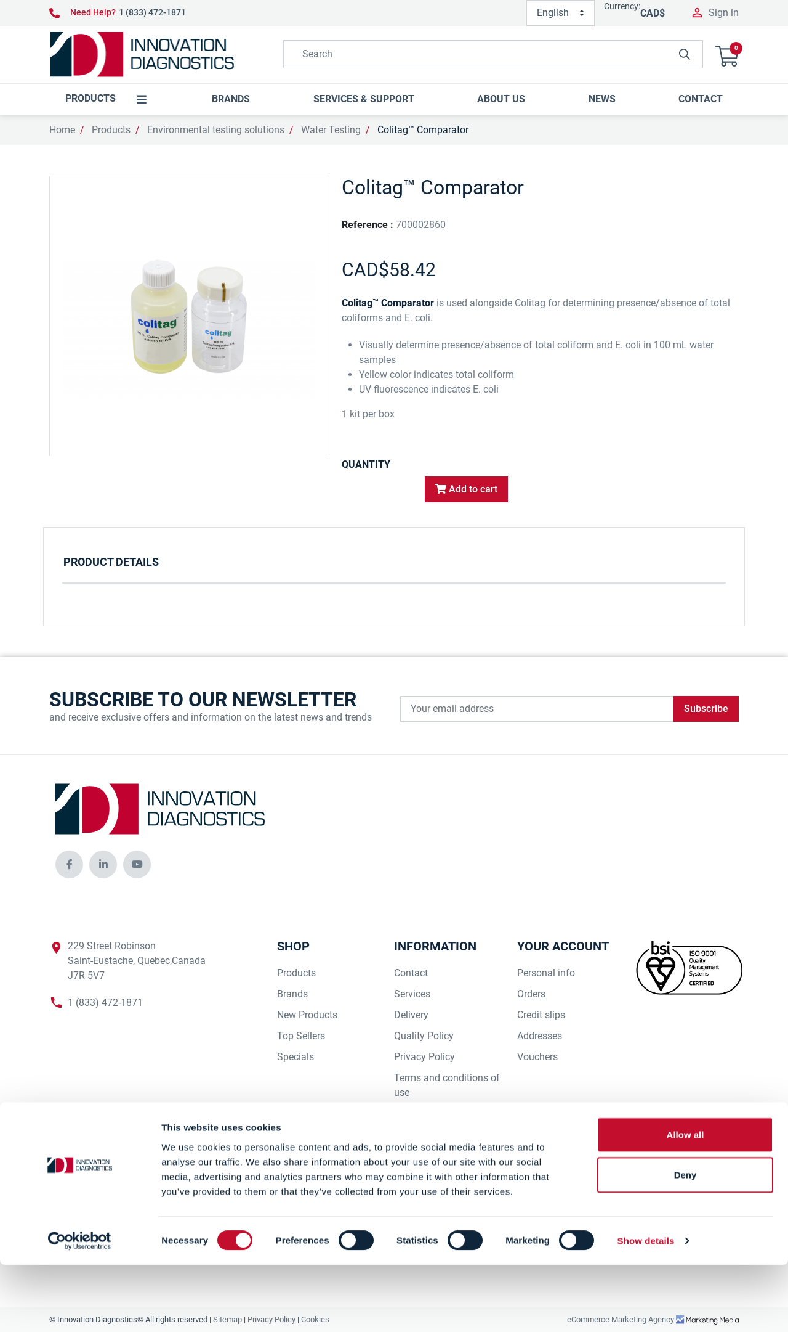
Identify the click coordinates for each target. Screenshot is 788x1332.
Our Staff (414, 1134)
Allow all (685, 1201)
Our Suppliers (423, 1113)
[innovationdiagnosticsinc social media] (69, 864)
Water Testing (331, 130)
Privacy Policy (424, 1057)
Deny (685, 1241)
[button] (727, 54)
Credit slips (541, 1015)
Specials (295, 1057)
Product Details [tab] (111, 561)
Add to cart (466, 489)
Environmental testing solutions (215, 130)
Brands (292, 994)
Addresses (539, 1036)
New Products (307, 1015)
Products (111, 130)
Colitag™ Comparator (422, 130)
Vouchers (537, 1057)
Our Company (424, 1155)
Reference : (367, 225)
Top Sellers (301, 1036)
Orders (531, 994)
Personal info (546, 973)
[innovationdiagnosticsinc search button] (684, 54)
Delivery (411, 1015)
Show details (646, 1307)
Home (62, 130)
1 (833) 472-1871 (152, 12)
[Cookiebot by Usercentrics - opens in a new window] (80, 1308)
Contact (411, 973)
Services (412, 994)
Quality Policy (424, 1036)
